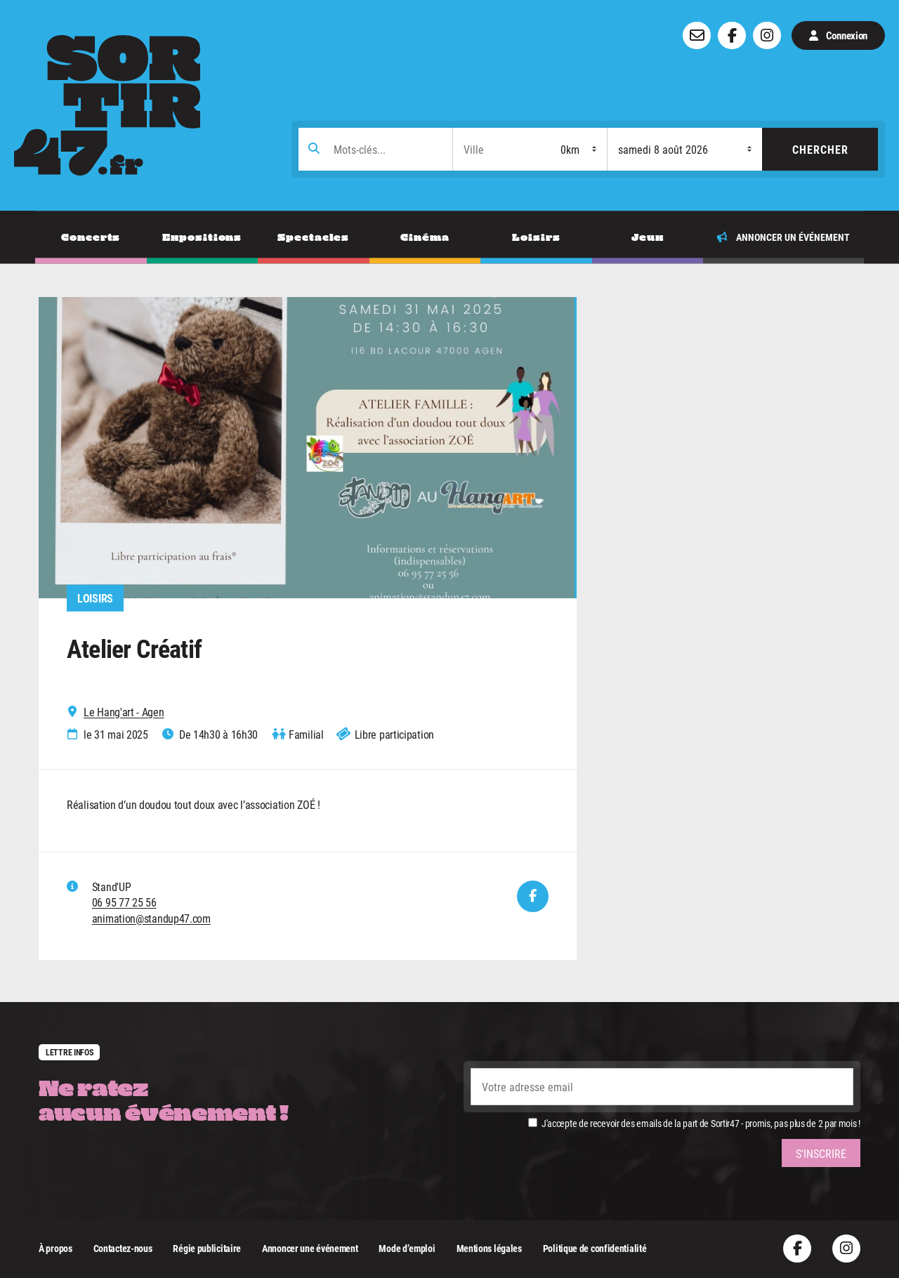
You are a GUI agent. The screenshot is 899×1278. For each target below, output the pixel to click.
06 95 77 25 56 (124, 902)
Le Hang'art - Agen (124, 712)
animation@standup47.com (151, 918)
